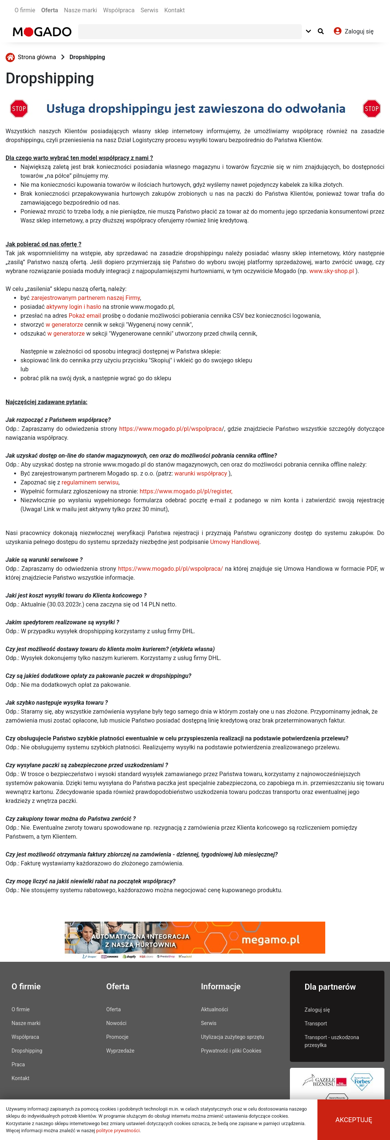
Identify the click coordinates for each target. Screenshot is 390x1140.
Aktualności (214, 1009)
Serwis (150, 10)
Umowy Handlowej (234, 541)
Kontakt (174, 10)
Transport (316, 1024)
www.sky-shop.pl (331, 271)
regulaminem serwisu (90, 482)
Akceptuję (353, 1120)
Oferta (49, 10)
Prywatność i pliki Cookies (231, 1051)
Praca (18, 1064)
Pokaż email (85, 315)
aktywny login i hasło (73, 306)
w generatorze (64, 324)
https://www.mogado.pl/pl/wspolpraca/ (170, 568)
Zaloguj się (317, 1010)
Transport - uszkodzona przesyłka (332, 1041)
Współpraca (119, 10)
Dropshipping (87, 57)
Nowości (116, 1023)
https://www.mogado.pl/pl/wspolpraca (170, 428)
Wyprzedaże (120, 1051)
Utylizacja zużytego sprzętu (232, 1037)
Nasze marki (80, 10)
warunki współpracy (201, 473)
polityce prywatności (118, 1130)
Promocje (117, 1037)
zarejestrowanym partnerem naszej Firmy (85, 297)
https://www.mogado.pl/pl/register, (186, 491)
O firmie (25, 10)
